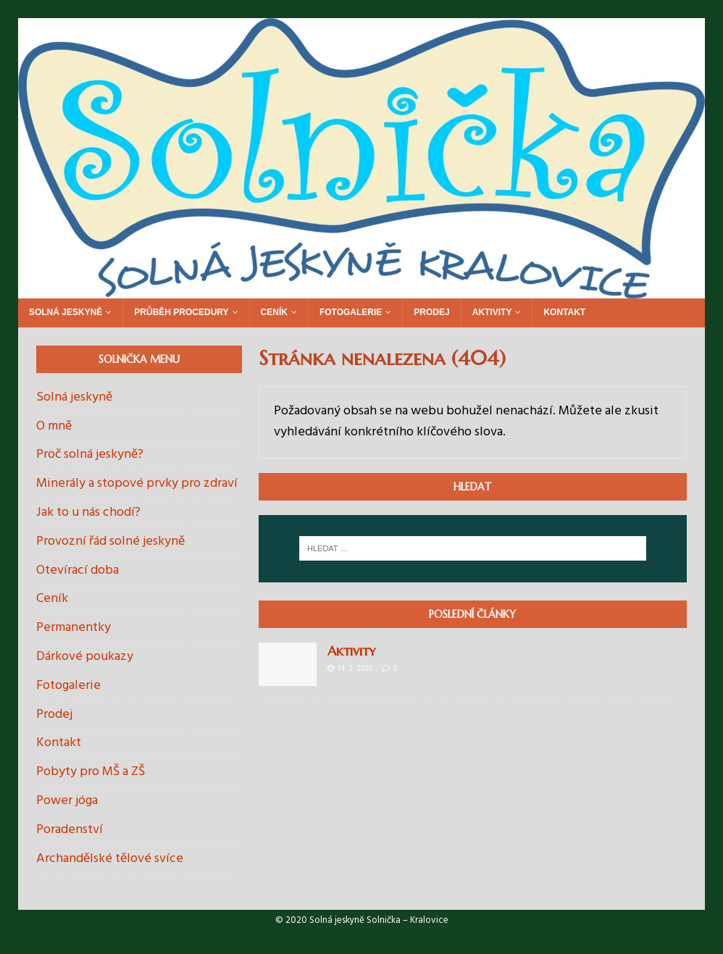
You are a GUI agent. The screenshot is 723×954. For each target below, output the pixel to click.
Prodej (431, 312)
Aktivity (492, 312)
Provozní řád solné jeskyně (110, 541)
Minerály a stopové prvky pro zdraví (137, 483)
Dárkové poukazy (84, 656)
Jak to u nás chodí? (88, 512)
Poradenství (69, 829)
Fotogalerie (350, 312)
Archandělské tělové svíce (109, 858)
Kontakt (564, 312)
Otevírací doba (77, 570)
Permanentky (73, 627)
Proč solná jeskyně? (89, 454)
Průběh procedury (181, 312)
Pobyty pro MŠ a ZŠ (90, 771)
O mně (54, 426)
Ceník (274, 312)
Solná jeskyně (65, 312)
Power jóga (67, 800)
